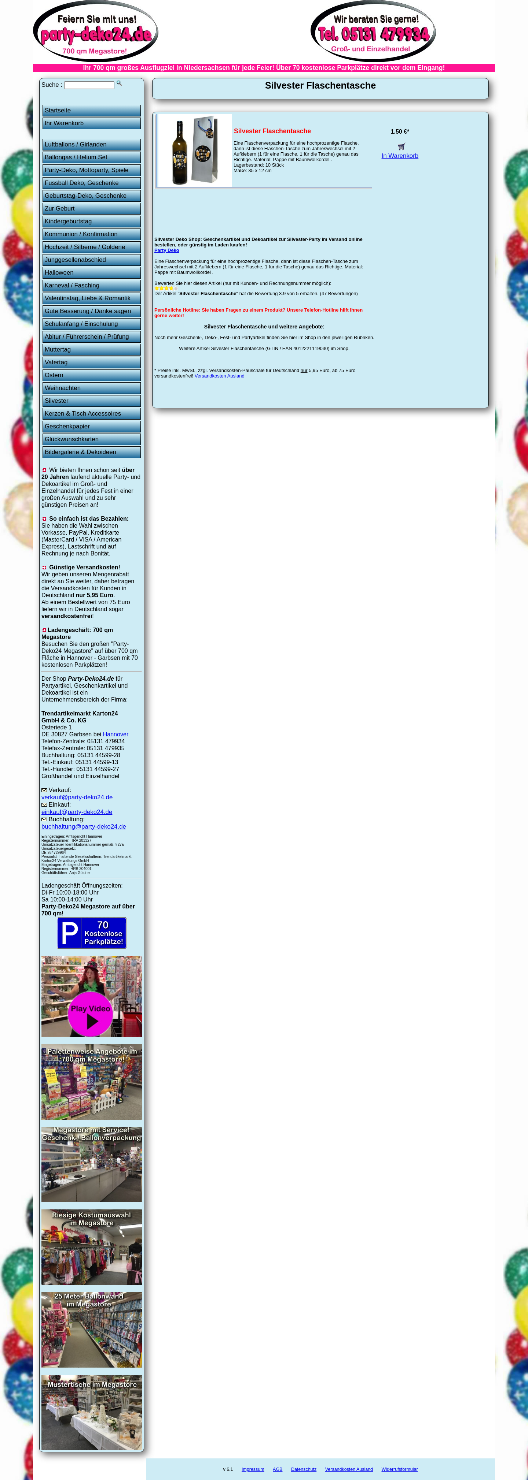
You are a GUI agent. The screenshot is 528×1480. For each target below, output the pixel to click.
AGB (277, 1469)
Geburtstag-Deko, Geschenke (85, 195)
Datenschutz (303, 1469)
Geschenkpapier (67, 426)
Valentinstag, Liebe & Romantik (88, 298)
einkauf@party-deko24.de (77, 811)
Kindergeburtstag (68, 221)
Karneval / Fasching (72, 285)
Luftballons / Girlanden (76, 144)
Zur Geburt (60, 208)
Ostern (54, 375)
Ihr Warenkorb (64, 123)
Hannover (116, 734)
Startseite (58, 110)
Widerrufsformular (399, 1469)
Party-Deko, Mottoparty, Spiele (87, 170)
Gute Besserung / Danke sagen (88, 311)
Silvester (57, 400)
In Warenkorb (400, 152)
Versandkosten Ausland (220, 376)
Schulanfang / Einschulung (81, 323)
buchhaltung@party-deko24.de (83, 826)
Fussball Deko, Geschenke (82, 182)
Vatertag (56, 362)
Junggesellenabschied (75, 259)
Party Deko (166, 250)
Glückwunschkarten (72, 439)
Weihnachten (63, 387)
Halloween (59, 272)
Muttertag (58, 349)
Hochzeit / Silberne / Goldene (85, 246)
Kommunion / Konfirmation (81, 234)
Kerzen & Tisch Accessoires (83, 413)
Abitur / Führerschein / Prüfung (87, 336)
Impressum (253, 1469)
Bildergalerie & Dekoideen (80, 452)
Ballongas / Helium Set (76, 157)
